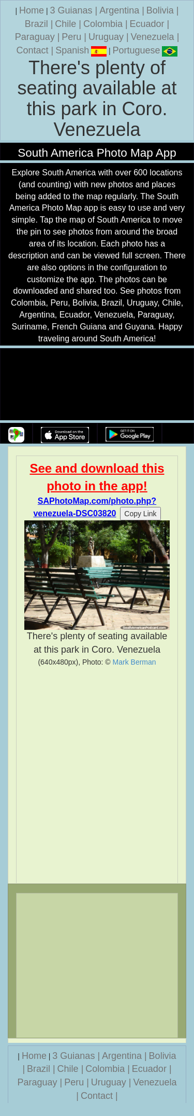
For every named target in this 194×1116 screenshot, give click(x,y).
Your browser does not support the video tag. (97, 384)
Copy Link (140, 513)
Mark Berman (134, 662)
